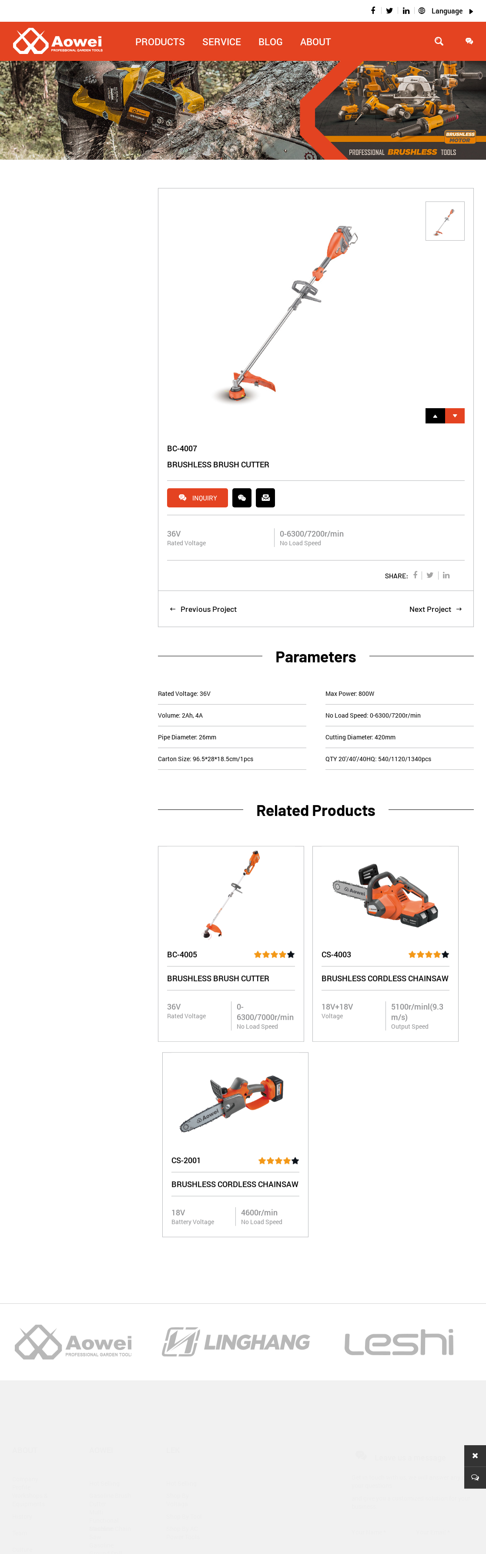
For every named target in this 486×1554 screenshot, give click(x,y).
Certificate (26, 1360)
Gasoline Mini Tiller (108, 1376)
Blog (270, 41)
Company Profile (25, 1277)
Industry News (31, 1445)
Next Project (436, 609)
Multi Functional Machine (104, 1310)
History (22, 1310)
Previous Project (203, 609)
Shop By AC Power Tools (183, 1327)
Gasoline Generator (103, 1426)
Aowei (101, 1244)
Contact (177, 1445)
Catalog (177, 1412)
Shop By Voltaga (177, 1293)
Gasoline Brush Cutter (110, 1293)
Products (160, 41)
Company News (25, 1428)
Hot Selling (104, 1277)
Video (174, 1428)
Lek (173, 1244)
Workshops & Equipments (30, 1293)
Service (221, 41)
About (315, 41)
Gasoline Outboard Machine (102, 1393)
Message (460, 1473)
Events (21, 1461)
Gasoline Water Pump (110, 1409)
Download (180, 1395)
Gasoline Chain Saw (110, 1327)
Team (19, 1327)
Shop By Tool (184, 1310)
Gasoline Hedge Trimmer (110, 1360)
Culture (22, 1343)
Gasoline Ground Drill (105, 1343)
